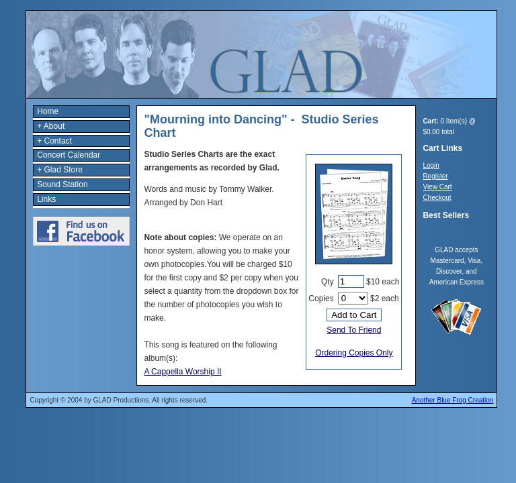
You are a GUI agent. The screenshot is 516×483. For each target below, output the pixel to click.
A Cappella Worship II (182, 371)
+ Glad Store (60, 169)
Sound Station (62, 184)
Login (431, 165)
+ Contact (54, 141)
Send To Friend (354, 330)
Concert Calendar (68, 155)
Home (47, 111)
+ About (50, 126)
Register (435, 176)
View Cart (437, 187)
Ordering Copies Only (353, 353)
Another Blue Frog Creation (453, 400)
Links (46, 199)
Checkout (437, 197)
